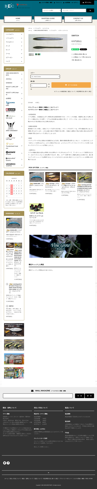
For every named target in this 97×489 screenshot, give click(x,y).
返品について (71, 91)
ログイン (76, 2)
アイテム (86, 2)
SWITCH (11, 306)
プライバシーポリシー (65, 478)
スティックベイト (63, 30)
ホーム (30, 28)
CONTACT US (78, 19)
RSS (87, 478)
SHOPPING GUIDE (48, 19)
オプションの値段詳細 (60, 91)
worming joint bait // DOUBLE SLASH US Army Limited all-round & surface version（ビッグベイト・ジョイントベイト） (84, 188)
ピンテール (46, 28)
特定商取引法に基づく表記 (84, 91)
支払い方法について (15, 478)
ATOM (90, 478)
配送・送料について (27, 478)
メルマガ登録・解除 (46, 2)
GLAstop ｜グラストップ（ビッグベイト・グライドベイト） (52, 185)
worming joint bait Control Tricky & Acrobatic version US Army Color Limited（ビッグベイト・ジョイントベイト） (15, 288)
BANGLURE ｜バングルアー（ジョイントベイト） (36, 185)
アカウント (59, 2)
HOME (18, 19)
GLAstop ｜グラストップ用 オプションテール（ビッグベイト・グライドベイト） (68, 186)
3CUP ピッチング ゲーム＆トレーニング (36, 216)
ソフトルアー (37, 28)
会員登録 (67, 2)
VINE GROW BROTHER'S (41, 30)
